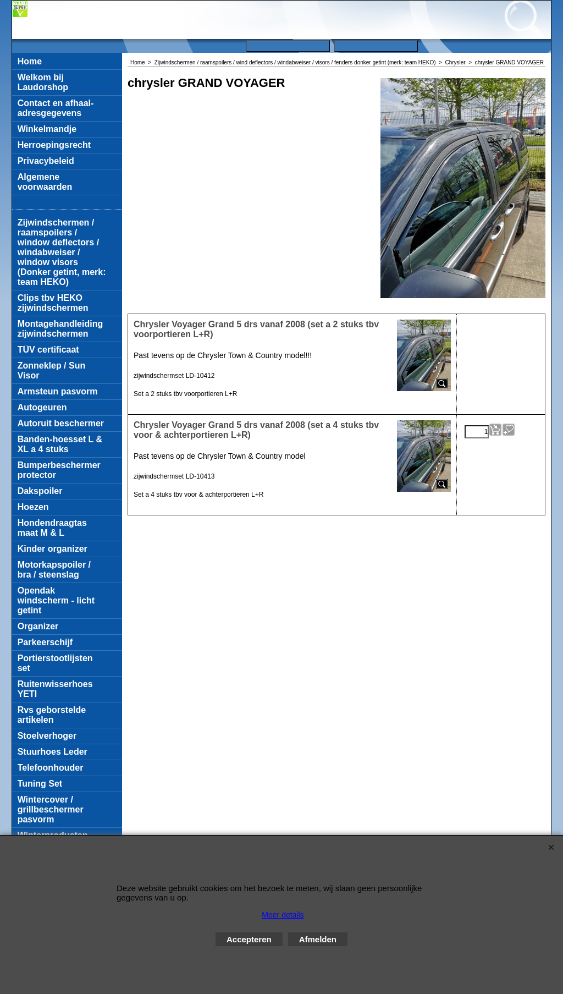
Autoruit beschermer (61, 423)
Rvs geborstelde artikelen (52, 714)
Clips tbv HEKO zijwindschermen (53, 302)
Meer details (282, 914)
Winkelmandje (47, 129)
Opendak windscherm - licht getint (56, 600)
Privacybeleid (46, 161)
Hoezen (33, 507)
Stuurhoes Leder (52, 751)
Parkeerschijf (45, 642)
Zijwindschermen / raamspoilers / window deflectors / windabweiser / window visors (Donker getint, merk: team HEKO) (62, 252)
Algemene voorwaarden (45, 181)
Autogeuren (42, 407)
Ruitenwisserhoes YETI (55, 689)
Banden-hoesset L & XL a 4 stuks (60, 444)
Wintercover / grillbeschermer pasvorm (51, 809)
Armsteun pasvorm (58, 391)
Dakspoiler (40, 491)
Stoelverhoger (47, 735)
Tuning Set (40, 783)
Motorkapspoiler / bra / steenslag (54, 569)
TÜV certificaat (48, 349)
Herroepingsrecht (54, 145)
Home (30, 61)
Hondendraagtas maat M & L (52, 527)
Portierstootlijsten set (55, 663)
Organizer (38, 626)
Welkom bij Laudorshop (43, 82)
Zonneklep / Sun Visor (52, 370)
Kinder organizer (52, 548)
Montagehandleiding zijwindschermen (60, 328)
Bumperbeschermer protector (59, 470)
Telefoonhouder (51, 767)
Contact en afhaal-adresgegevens (56, 108)
